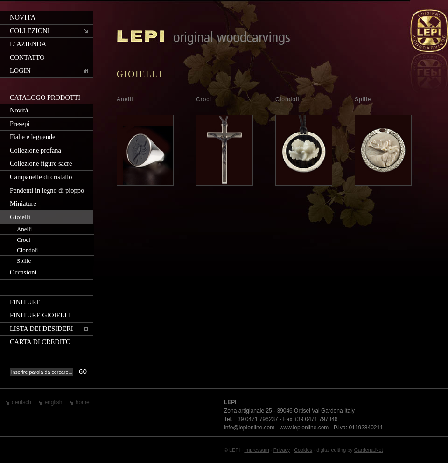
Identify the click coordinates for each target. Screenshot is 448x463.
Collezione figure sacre (41, 163)
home (83, 402)
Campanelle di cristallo (41, 177)
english (53, 402)
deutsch (21, 402)
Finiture (25, 302)
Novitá (22, 17)
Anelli (24, 228)
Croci (23, 239)
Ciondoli (27, 249)
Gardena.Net (368, 450)
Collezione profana (35, 150)
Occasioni (23, 272)
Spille (24, 260)
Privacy (281, 450)
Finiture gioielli (40, 315)
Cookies (303, 450)
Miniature (23, 203)
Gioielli (20, 217)
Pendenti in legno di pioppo (47, 190)
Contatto (27, 57)
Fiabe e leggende (33, 136)
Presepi (19, 123)
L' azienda (28, 44)
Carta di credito (40, 341)
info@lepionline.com (249, 427)
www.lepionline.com (304, 427)
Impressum (256, 450)
